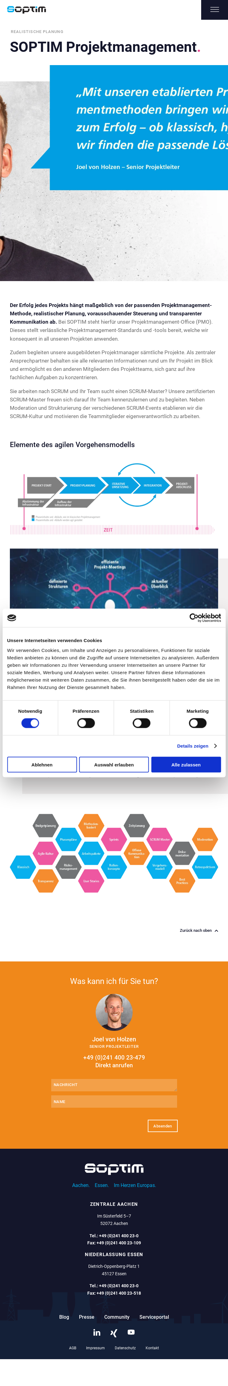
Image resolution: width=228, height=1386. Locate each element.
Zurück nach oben (199, 930)
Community (117, 1317)
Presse (86, 1317)
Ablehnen (41, 764)
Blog (64, 1317)
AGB (72, 1348)
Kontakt (152, 1348)
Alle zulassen (186, 764)
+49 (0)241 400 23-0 (119, 1235)
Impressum (95, 1348)
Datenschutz (125, 1348)
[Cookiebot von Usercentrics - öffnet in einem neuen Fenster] (194, 618)
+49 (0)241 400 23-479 (114, 1061)
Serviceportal (154, 1317)
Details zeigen (192, 746)
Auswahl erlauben (114, 764)
